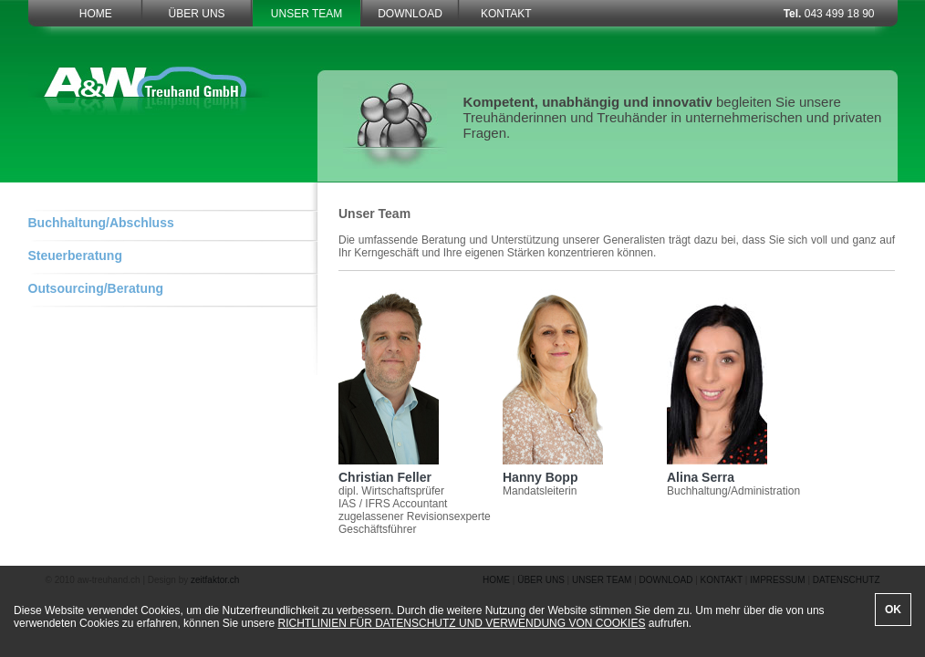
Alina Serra (717, 471)
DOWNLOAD (410, 13)
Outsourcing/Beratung (96, 288)
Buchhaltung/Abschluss (101, 222)
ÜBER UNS (197, 13)
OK (893, 609)
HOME (95, 13)
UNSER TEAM (306, 13)
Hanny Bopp (553, 471)
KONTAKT (506, 13)
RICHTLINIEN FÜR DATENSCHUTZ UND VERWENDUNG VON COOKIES (462, 623)
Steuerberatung (75, 255)
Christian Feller (388, 471)
